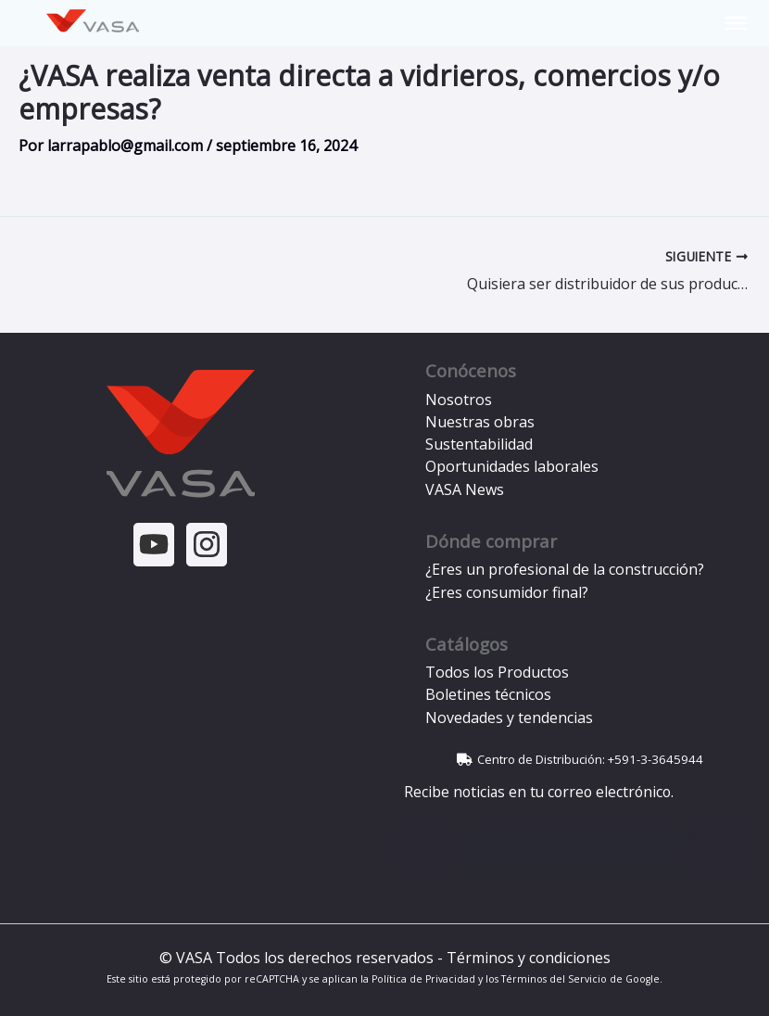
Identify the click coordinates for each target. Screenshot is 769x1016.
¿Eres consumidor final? (506, 592)
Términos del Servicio (554, 978)
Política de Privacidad (423, 978)
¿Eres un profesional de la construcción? (564, 569)
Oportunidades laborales (512, 466)
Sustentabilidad (479, 444)
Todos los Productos (497, 672)
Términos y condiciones (529, 957)
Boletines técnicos (488, 694)
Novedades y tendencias (509, 717)
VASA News (464, 489)
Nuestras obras (480, 422)
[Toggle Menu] (736, 23)
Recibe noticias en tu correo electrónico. (535, 791)
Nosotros (458, 399)
